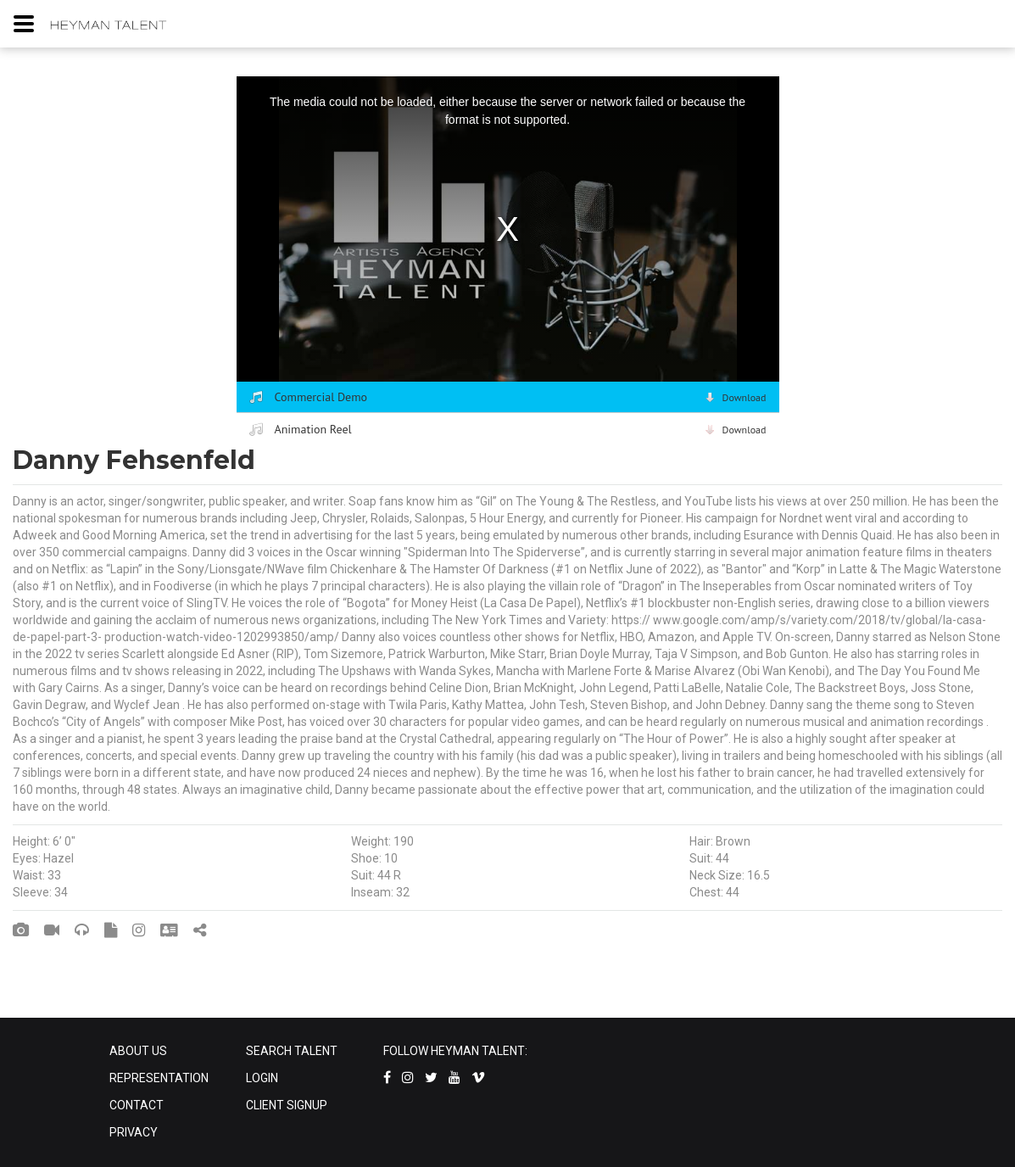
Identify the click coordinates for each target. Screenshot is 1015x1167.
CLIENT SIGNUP (286, 1105)
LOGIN (262, 1078)
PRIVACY (133, 1132)
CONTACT (136, 1105)
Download (744, 397)
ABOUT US (138, 1051)
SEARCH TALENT (291, 1051)
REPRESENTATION (159, 1078)
